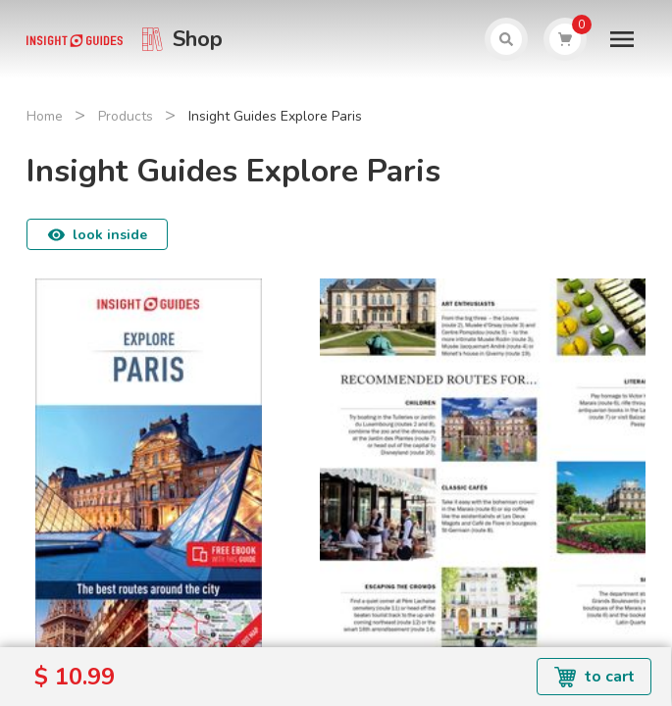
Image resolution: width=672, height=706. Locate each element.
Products (125, 116)
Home (44, 116)
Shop (198, 39)
